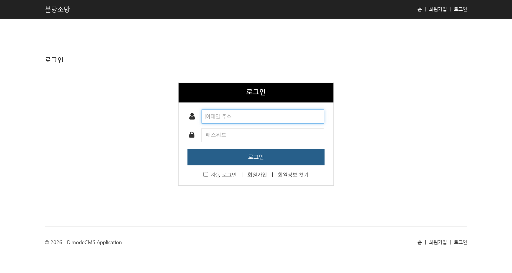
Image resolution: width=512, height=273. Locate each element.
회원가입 (438, 9)
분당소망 (57, 9)
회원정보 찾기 (293, 175)
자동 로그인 (220, 175)
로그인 (460, 9)
